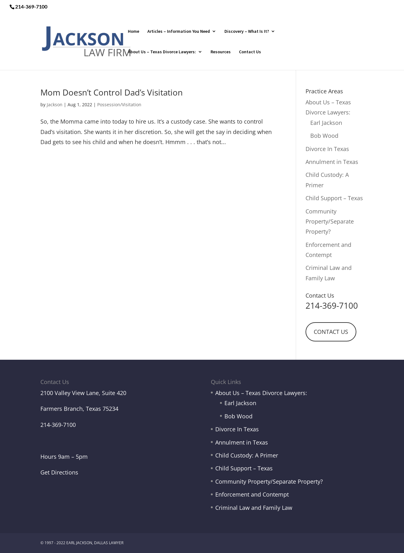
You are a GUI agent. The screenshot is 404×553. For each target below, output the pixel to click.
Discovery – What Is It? (246, 31)
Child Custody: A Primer (246, 455)
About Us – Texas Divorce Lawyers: (162, 52)
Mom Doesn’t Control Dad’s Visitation (111, 92)
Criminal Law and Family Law (253, 507)
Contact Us (250, 52)
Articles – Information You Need (178, 31)
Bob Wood (324, 135)
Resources (221, 52)
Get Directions (59, 472)
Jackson (54, 105)
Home (133, 31)
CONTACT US (331, 331)
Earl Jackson (326, 122)
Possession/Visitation (119, 105)
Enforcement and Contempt (252, 494)
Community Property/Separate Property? (330, 221)
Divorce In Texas (327, 149)
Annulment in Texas (332, 162)
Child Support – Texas (334, 198)
